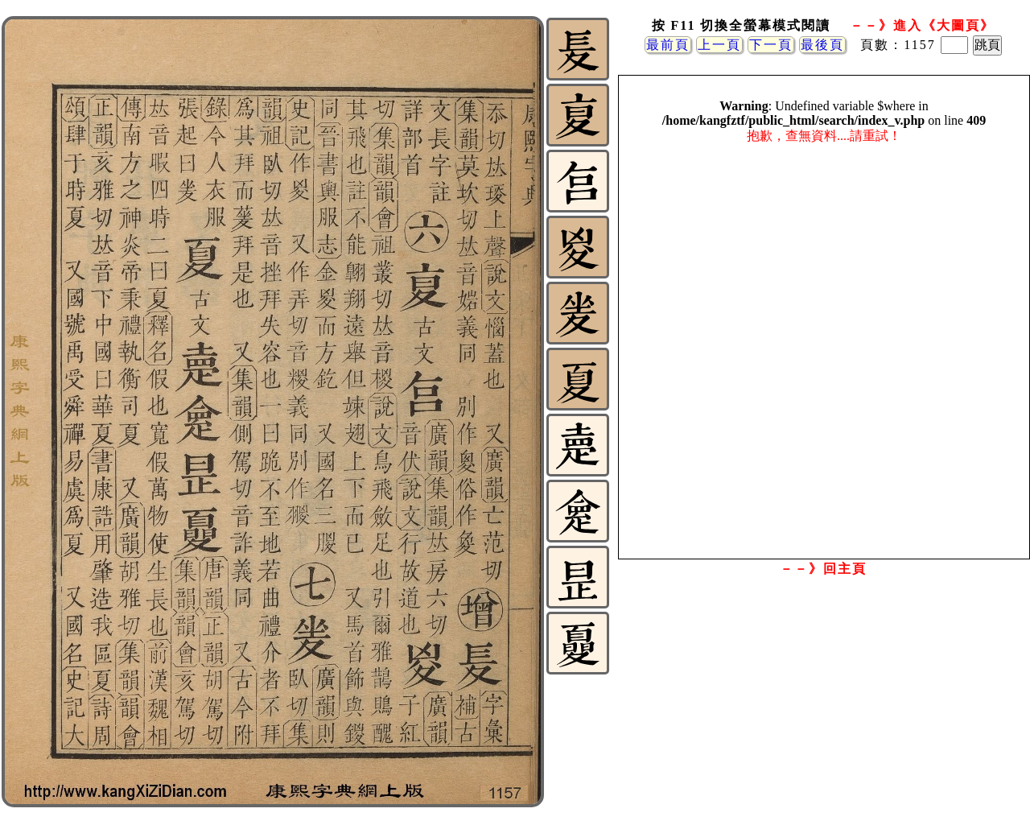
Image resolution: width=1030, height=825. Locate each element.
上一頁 (719, 45)
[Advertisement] (823, 710)
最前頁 (668, 45)
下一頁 (771, 45)
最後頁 (822, 45)
